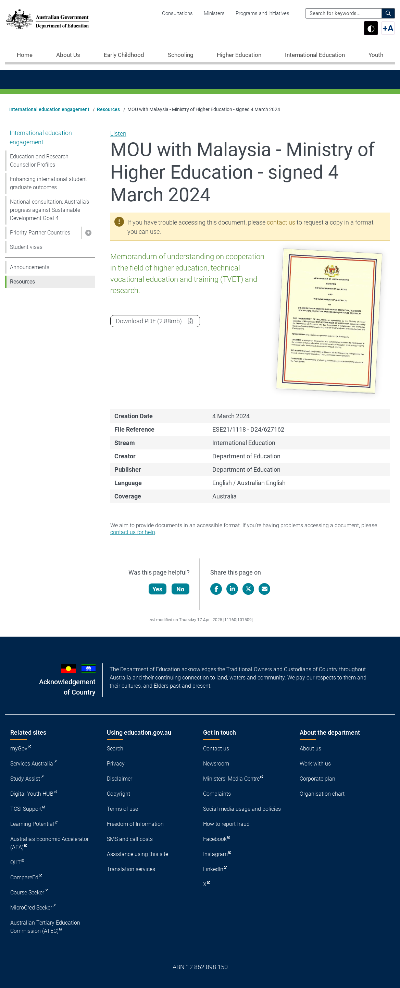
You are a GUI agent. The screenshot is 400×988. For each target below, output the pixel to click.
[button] (88, 233)
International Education (315, 54)
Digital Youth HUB (31, 794)
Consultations (177, 13)
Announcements (29, 267)
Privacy (116, 763)
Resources (108, 109)
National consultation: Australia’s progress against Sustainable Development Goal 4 (49, 209)
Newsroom (216, 763)
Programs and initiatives (262, 13)
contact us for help (132, 532)
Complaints (217, 794)
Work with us (315, 763)
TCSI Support (26, 809)
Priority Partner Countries (40, 232)
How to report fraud (226, 824)
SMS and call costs (130, 839)
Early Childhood (124, 54)
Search (115, 748)
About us (310, 748)
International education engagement (49, 109)
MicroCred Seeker (31, 907)
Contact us (216, 748)
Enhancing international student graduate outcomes (48, 183)
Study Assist (25, 778)
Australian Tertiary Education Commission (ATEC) (45, 926)
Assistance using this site (137, 854)
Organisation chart (322, 794)
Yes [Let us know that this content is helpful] (158, 589)
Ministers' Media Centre (231, 778)
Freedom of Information (135, 824)
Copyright (118, 794)
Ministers (214, 13)
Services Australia (31, 763)
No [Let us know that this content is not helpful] (181, 589)
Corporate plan (317, 778)
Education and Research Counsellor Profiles (39, 160)
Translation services (131, 869)
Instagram (215, 854)
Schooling (180, 54)
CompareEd (24, 877)
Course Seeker (27, 892)
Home (25, 54)
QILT (15, 862)
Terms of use (122, 809)
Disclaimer (119, 778)
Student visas (26, 247)
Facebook (215, 839)
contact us (281, 222)
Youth (375, 54)
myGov (18, 748)
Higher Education (239, 54)
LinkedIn (213, 869)
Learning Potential (32, 824)
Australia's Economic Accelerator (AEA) (49, 843)
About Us (68, 54)
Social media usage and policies (242, 809)
